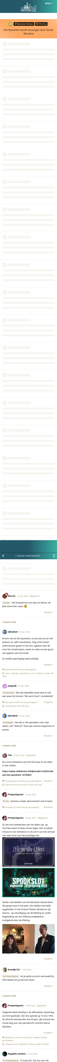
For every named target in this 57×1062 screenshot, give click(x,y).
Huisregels (30, 1045)
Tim (7, 249)
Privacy (43, 1045)
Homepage (16, 1045)
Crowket (9, 645)
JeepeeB (9, 170)
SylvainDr (10, 614)
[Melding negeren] (28, 1056)
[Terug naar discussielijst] (3, 3)
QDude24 (10, 140)
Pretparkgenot (12, 424)
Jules (8, 50)
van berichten (29, 3)
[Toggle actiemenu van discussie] (54, 3)
